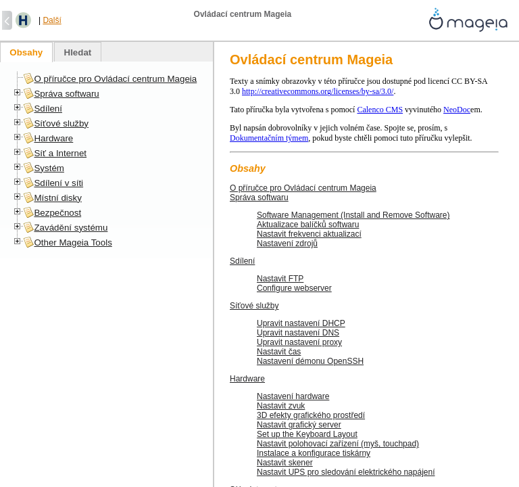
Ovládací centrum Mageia (311, 59)
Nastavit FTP (280, 278)
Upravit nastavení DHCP (301, 323)
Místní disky (57, 198)
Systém (49, 168)
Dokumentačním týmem (269, 138)
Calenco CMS (380, 109)
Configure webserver (294, 288)
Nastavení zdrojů (287, 243)
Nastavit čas (279, 351)
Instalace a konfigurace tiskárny (313, 453)
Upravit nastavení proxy (299, 342)
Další (52, 20)
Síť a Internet (60, 153)
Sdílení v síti (58, 183)
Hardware (247, 379)
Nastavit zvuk (281, 406)
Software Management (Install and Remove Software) (353, 215)
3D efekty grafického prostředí (311, 415)
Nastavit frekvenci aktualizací (309, 234)
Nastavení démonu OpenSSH (310, 361)
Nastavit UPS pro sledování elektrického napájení (346, 472)
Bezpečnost (57, 213)
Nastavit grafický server (299, 425)
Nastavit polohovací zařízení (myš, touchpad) (338, 443)
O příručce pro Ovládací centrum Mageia (303, 188)
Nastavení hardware (293, 396)
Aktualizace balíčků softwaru (308, 224)
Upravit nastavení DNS (298, 333)
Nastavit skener (285, 462)
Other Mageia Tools (73, 242)
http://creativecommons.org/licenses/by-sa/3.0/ (317, 91)
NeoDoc (456, 109)
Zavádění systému (70, 228)
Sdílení (242, 261)
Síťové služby (254, 305)
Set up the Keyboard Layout (307, 434)
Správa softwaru (259, 197)
